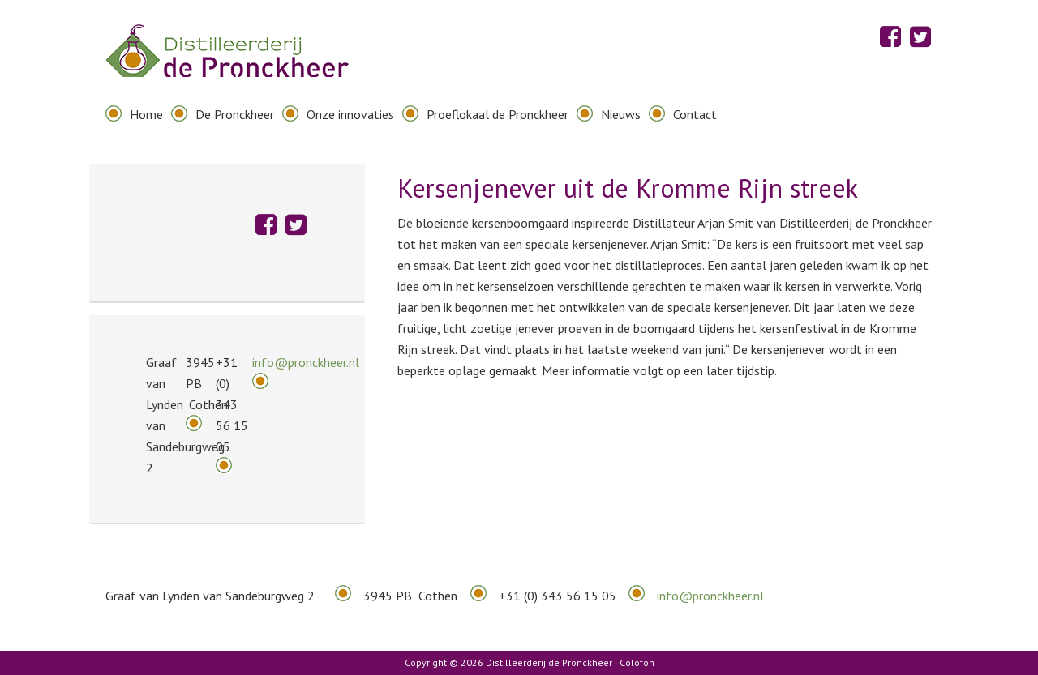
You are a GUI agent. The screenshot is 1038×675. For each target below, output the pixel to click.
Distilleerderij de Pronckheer (227, 64)
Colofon (637, 662)
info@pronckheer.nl (305, 362)
